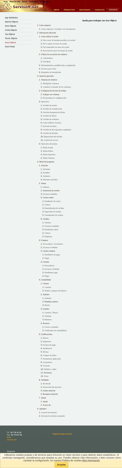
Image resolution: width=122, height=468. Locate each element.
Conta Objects (11, 30)
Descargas (84, 10)
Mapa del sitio (15, 2)
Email (9, 437)
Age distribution (11, 18)
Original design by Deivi (62, 434)
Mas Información (91, 460)
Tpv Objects (10, 34)
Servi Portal (10, 47)
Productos (69, 10)
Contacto (99, 10)
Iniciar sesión (45, 2)
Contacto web (12, 439)
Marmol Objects (11, 22)
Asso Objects (10, 42)
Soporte (113, 10)
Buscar (25, 2)
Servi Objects (10, 26)
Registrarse (33, 2)
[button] (61, 464)
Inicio (56, 10)
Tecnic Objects (11, 38)
